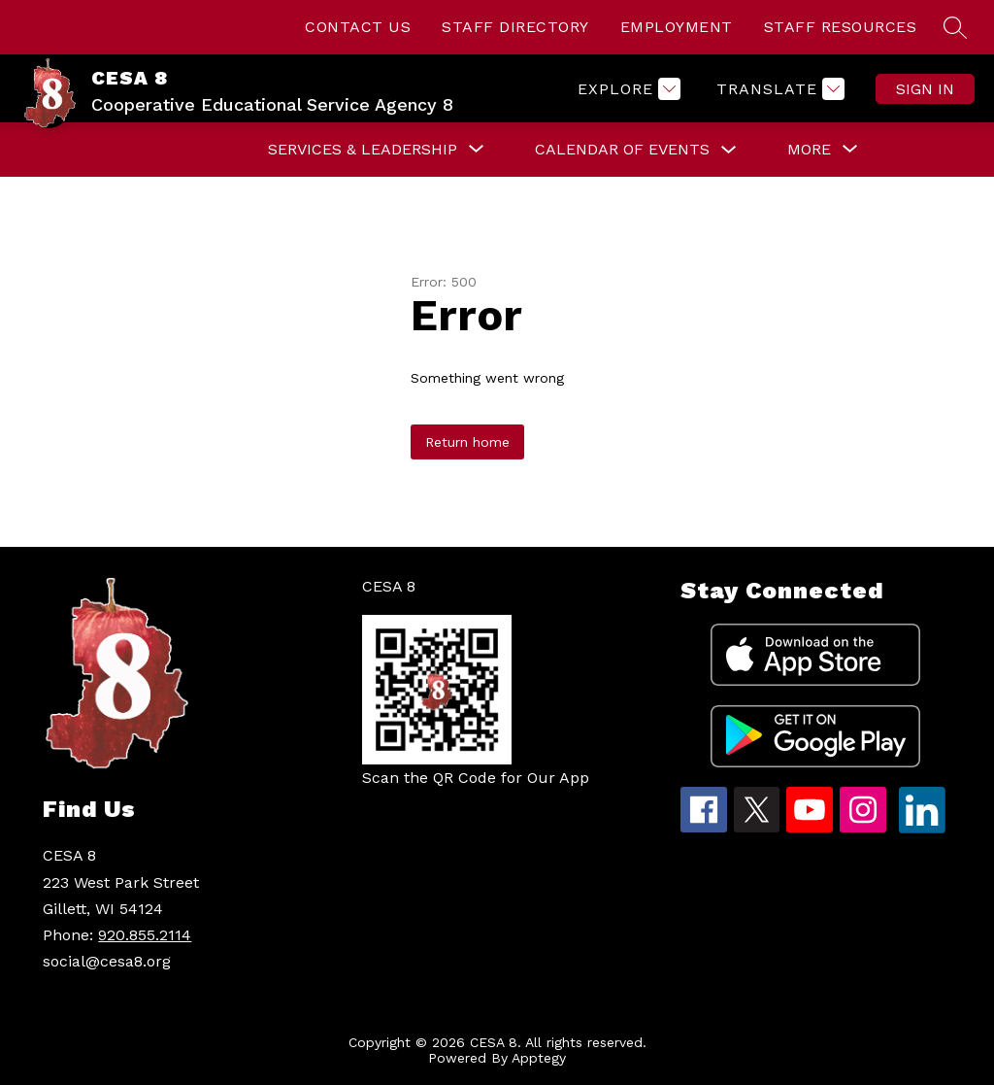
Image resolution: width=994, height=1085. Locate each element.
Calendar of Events (622, 149)
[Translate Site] (778, 89)
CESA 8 (388, 586)
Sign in (925, 89)
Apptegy (539, 1058)
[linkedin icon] (922, 828)
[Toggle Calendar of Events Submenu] (729, 150)
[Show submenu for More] (809, 149)
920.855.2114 (144, 935)
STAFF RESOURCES (840, 26)
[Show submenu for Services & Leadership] (362, 149)
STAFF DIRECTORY (515, 26)
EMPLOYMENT (676, 26)
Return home (467, 442)
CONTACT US (358, 26)
